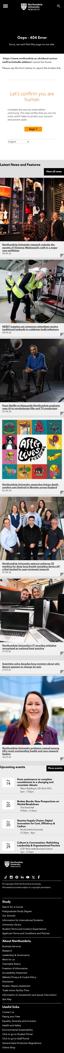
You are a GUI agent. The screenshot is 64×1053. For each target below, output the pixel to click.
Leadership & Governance (16, 955)
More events (55, 768)
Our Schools (8, 916)
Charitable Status (11, 964)
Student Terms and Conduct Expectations (24, 929)
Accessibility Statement (14, 973)
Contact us (8, 1012)
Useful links (10, 1007)
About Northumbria (16, 941)
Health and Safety (11, 1026)
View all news (54, 172)
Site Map (6, 999)
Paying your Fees (11, 1017)
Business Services (11, 947)
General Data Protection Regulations (21, 1043)
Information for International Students (22, 920)
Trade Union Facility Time (15, 991)
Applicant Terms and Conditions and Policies (26, 934)
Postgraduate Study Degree (17, 911)
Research (7, 951)
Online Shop (8, 1048)
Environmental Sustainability (17, 1030)
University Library (11, 925)
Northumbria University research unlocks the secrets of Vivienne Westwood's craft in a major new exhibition (29, 248)
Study (6, 902)
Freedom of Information (15, 969)
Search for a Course (12, 907)
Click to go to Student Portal (17, 1034)
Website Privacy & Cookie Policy (19, 977)
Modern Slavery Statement (16, 986)
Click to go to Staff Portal (15, 1039)
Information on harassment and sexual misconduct (29, 995)
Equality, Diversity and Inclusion (19, 1021)
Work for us (8, 960)
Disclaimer (8, 982)
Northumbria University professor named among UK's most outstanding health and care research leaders (30, 751)
